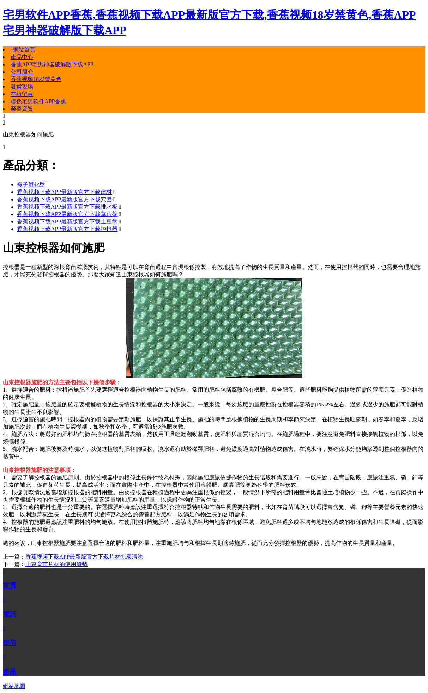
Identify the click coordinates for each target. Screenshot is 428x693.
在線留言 (22, 94)
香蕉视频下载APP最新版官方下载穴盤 (64, 199)
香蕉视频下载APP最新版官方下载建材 (64, 192)
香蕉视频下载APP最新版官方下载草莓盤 (67, 214)
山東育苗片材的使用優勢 (56, 564)
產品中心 (22, 57)
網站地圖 (14, 686)
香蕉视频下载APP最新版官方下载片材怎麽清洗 (84, 557)
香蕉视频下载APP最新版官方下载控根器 (67, 229)
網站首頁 (23, 50)
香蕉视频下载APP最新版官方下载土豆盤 (67, 222)
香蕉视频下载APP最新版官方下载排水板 (67, 207)
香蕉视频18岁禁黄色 (36, 79)
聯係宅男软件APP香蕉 (38, 101)
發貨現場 (22, 87)
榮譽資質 (22, 109)
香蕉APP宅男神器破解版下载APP (52, 64)
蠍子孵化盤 (31, 185)
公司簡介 (22, 72)
